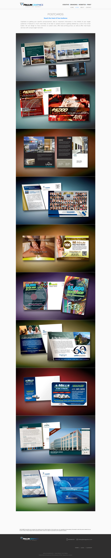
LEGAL (82, 547)
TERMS (77, 547)
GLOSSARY (89, 547)
